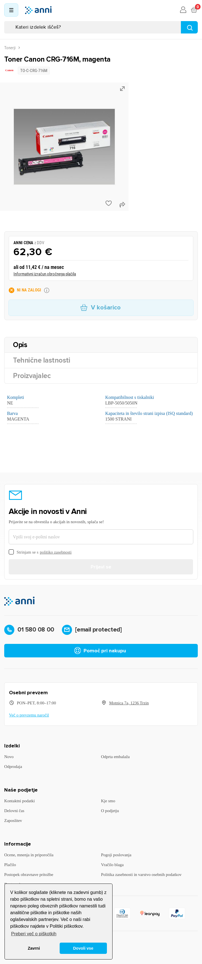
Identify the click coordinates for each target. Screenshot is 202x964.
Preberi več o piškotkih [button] (33, 933)
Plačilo (10, 864)
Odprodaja (13, 766)
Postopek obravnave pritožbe (28, 874)
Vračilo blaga (112, 864)
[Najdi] (189, 27)
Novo (9, 756)
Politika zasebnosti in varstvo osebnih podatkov (141, 874)
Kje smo (108, 801)
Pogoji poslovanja (116, 855)
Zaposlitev (13, 820)
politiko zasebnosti (56, 552)
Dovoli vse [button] (83, 948)
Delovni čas (14, 810)
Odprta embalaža (115, 756)
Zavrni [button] (34, 948)
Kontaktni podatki (19, 801)
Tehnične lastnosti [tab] (41, 360)
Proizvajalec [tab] (32, 376)
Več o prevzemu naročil (29, 715)
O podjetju (110, 810)
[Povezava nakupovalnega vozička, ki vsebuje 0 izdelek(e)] (194, 10)
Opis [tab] (20, 345)
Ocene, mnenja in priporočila (28, 855)
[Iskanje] (101, 27)
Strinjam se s (40, 552)
